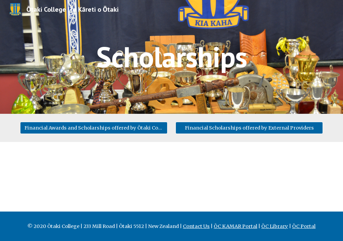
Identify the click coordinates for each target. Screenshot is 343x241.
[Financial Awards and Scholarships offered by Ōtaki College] (93, 128)
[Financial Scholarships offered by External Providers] (249, 128)
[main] (171, 57)
